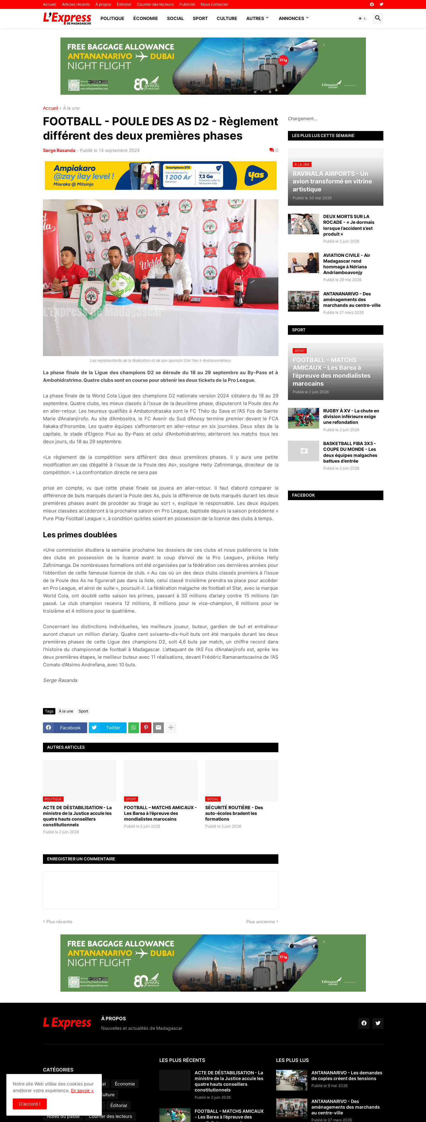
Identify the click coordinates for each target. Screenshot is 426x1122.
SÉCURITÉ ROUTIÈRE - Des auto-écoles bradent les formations (234, 813)
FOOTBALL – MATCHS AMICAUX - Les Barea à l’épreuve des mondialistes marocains (160, 813)
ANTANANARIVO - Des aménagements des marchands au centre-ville (352, 299)
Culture (227, 18)
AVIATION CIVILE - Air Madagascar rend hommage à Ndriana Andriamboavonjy (346, 263)
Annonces (291, 18)
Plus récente (59, 921)
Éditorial (124, 4)
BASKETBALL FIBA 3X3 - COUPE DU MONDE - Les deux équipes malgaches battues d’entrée (350, 452)
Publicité (187, 4)
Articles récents (76, 4)
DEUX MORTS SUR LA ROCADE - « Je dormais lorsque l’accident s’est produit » (348, 225)
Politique (112, 18)
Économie (145, 18)
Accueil (49, 4)
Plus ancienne (260, 921)
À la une (71, 108)
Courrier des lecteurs (155, 4)
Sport (200, 18)
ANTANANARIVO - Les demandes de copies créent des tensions (346, 1075)
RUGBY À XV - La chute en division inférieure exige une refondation (351, 416)
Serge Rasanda (59, 150)
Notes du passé (63, 1116)
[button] (362, 18)
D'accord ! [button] (29, 1103)
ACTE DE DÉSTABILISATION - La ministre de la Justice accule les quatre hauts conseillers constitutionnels (77, 816)
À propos (103, 4)
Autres (255, 18)
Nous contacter (214, 4)
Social (175, 18)
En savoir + (82, 1090)
